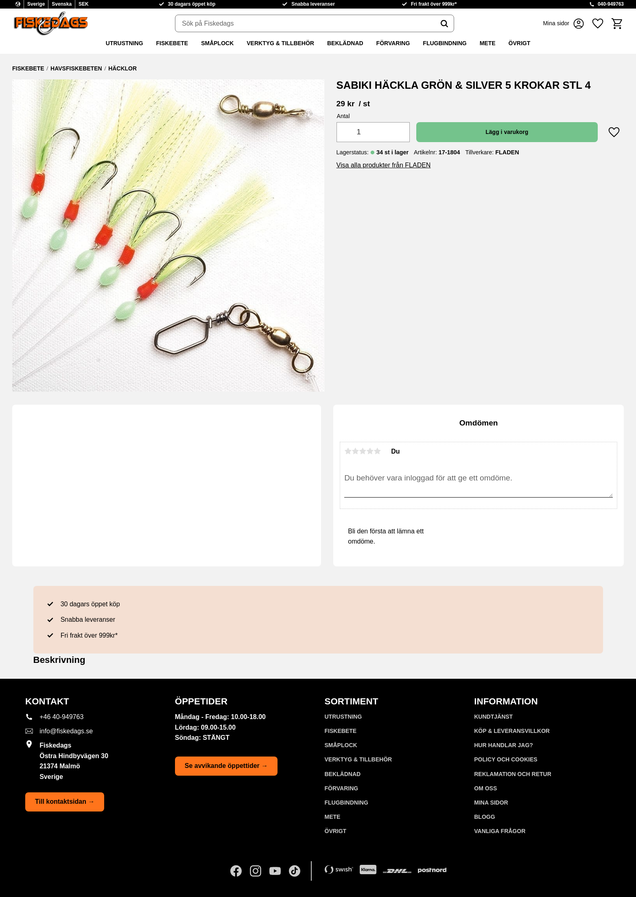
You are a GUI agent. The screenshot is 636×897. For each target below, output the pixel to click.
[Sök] (444, 23)
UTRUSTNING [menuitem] (124, 43)
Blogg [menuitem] (484, 817)
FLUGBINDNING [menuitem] (444, 43)
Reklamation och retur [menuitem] (512, 774)
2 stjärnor (355, 451)
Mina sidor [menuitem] (491, 802)
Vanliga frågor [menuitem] (499, 831)
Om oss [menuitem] (485, 788)
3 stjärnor (362, 451)
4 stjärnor (370, 451)
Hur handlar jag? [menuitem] (503, 745)
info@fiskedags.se (66, 731)
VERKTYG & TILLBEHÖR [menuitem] (280, 43)
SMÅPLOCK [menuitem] (217, 43)
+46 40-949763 (61, 716)
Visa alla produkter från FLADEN (384, 165)
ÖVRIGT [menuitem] (520, 43)
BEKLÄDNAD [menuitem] (345, 43)
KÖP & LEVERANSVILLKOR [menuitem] (512, 731)
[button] (598, 23)
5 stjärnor (377, 451)
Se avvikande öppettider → (226, 765)
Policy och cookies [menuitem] (505, 759)
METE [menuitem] (488, 43)
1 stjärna (348, 451)
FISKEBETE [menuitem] (172, 43)
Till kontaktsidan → (64, 801)
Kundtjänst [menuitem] (493, 716)
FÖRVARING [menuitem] (393, 43)
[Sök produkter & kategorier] (305, 23)
